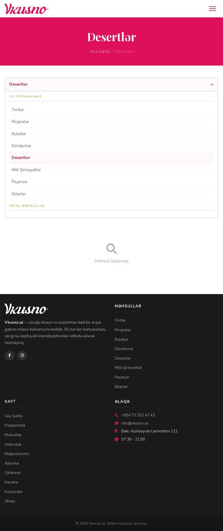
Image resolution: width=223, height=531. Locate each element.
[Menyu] (212, 8)
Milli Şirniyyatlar (26, 170)
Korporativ (14, 491)
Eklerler (19, 194)
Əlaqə (10, 501)
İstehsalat (13, 444)
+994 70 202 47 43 (138, 415)
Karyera (11, 482)
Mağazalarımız (17, 453)
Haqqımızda (15, 425)
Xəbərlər (12, 463)
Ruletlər (19, 134)
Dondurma (21, 145)
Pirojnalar (20, 121)
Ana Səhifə (100, 51)
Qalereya (12, 472)
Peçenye (19, 181)
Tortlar (18, 110)
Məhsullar (13, 435)
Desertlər (21, 157)
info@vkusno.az (134, 423)
